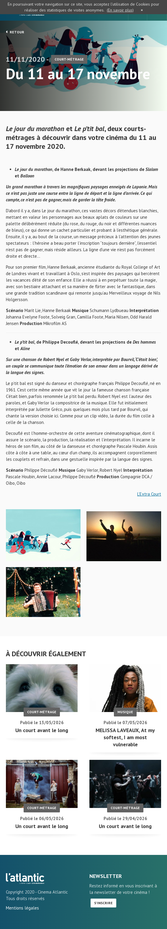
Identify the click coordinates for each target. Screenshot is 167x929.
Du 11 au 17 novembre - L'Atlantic (25, 878)
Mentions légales (22, 908)
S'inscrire (103, 903)
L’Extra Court (149, 494)
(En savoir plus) (120, 10)
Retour (15, 32)
